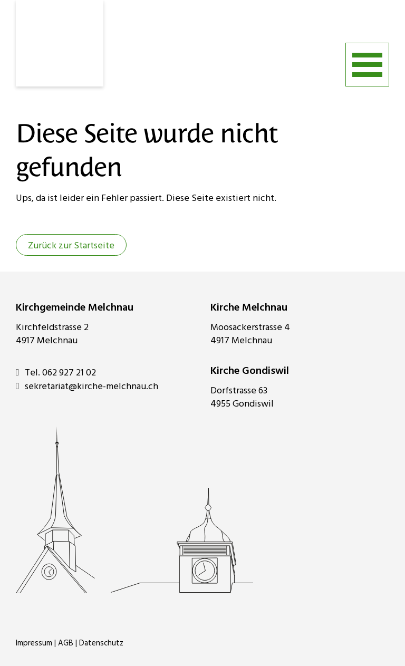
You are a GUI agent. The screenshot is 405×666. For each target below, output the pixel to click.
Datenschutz (101, 643)
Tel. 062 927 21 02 (56, 373)
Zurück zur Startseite (71, 246)
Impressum (34, 643)
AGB (65, 643)
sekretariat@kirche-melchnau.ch (87, 386)
